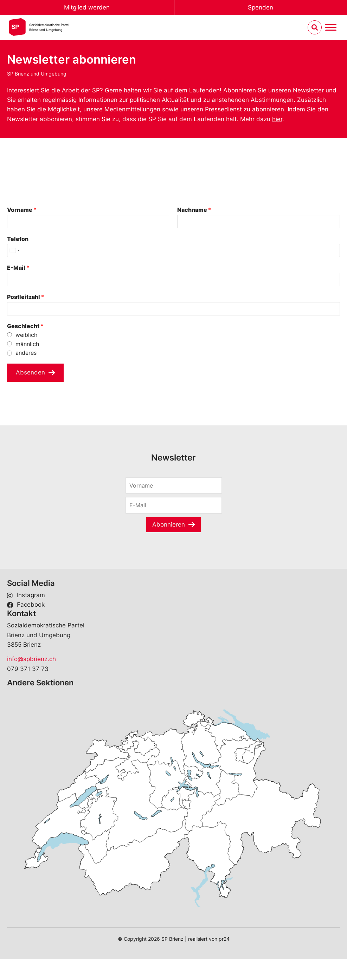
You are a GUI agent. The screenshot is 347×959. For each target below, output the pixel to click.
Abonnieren (168, 524)
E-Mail (18, 267)
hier (277, 119)
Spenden (260, 7)
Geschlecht (25, 326)
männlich (27, 343)
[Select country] (14, 250)
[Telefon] (173, 250)
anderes (26, 352)
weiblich (26, 334)
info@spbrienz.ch (31, 659)
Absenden (30, 372)
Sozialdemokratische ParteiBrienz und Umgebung (49, 27)
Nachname (194, 209)
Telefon (17, 238)
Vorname (21, 209)
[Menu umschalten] (330, 27)
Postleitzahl (25, 296)
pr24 (224, 939)
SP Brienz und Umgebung (36, 74)
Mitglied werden (87, 7)
